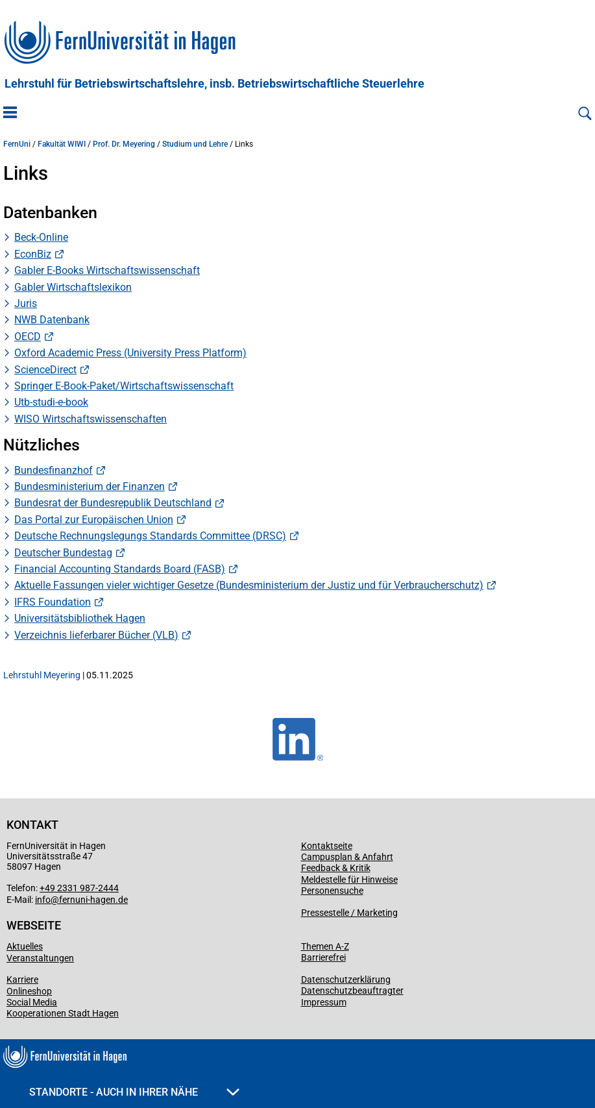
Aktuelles (24, 946)
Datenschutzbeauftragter (352, 990)
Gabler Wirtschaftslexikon (73, 287)
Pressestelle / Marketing (349, 912)
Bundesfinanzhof (53, 470)
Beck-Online (41, 237)
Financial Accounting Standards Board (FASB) (119, 569)
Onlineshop (29, 991)
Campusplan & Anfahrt (347, 857)
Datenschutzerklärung (346, 979)
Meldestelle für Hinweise (349, 879)
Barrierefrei (323, 957)
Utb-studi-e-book (51, 402)
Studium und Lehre (195, 144)
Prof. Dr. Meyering (124, 144)
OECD (27, 336)
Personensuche (332, 890)
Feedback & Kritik (335, 868)
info (43, 899)
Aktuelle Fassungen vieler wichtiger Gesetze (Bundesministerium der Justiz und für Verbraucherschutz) (248, 585)
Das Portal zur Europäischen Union (93, 519)
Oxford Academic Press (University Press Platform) (130, 353)
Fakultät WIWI (62, 144)
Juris (25, 303)
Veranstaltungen (40, 958)
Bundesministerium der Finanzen (89, 486)
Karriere (22, 979)
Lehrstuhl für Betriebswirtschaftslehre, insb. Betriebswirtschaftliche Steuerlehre (214, 83)
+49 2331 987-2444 (79, 888)
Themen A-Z (325, 946)
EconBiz (32, 254)
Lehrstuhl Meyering (41, 675)
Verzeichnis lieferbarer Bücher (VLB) (96, 635)
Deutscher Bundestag (63, 553)
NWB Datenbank (52, 320)
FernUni (16, 144)
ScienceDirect (45, 369)
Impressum (323, 1002)
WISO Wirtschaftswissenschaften (90, 419)
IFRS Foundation (52, 602)
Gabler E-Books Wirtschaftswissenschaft (107, 270)
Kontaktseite (326, 846)
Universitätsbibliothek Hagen (79, 618)
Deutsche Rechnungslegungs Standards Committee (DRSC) (150, 536)
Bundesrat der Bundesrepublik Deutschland (113, 503)
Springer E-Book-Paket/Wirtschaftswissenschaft (124, 386)
